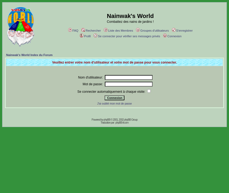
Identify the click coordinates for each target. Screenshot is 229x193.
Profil (85, 36)
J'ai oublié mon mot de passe (114, 103)
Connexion (172, 36)
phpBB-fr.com (121, 122)
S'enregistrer (182, 30)
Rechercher (91, 30)
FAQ (73, 30)
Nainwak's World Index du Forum (29, 55)
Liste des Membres (118, 30)
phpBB (107, 119)
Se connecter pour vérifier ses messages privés (127, 36)
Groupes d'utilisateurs (152, 30)
